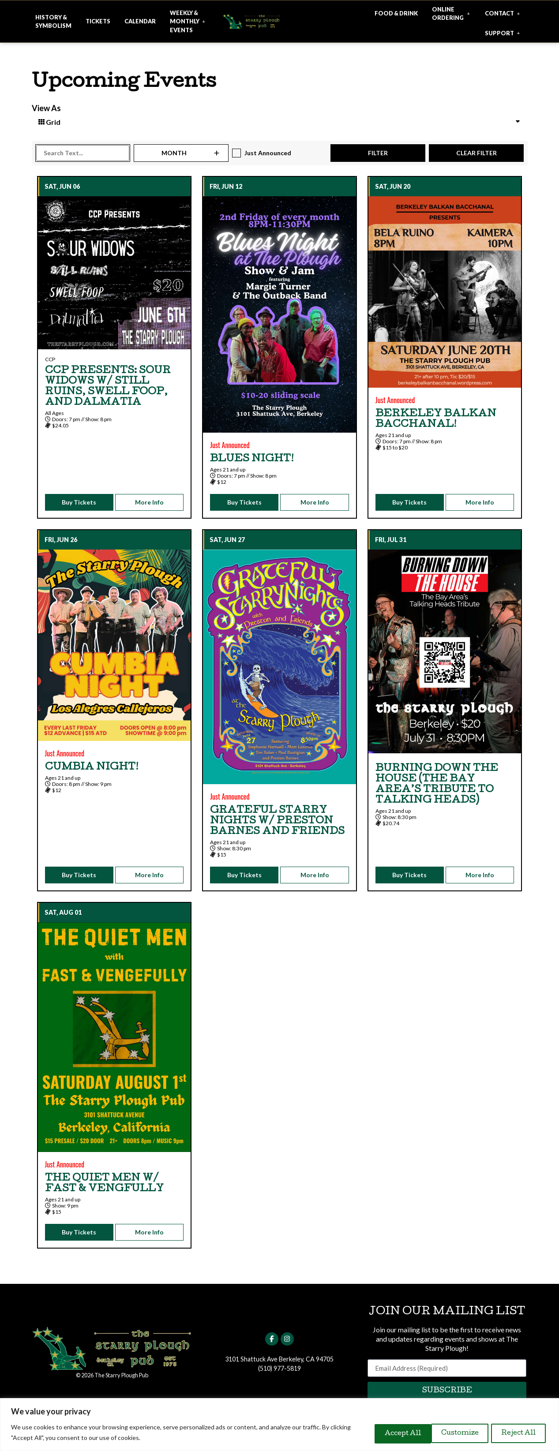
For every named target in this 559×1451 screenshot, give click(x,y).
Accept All (515, 1432)
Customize (382, 1432)
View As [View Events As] (46, 108)
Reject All (449, 1432)
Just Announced (267, 153)
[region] (279, 1425)
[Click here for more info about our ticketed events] (98, 21)
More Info (149, 502)
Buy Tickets (79, 502)
